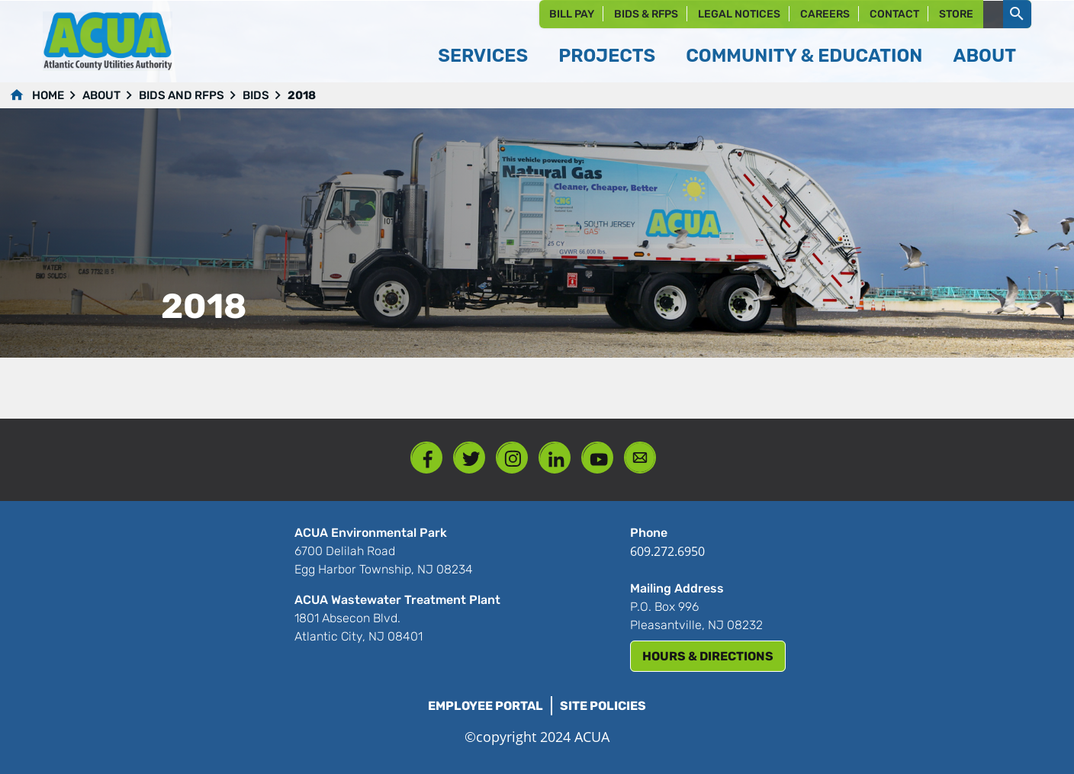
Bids (256, 95)
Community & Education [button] (804, 55)
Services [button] (483, 55)
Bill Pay (571, 14)
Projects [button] (606, 55)
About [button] (984, 55)
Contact (894, 14)
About (101, 95)
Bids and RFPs (181, 95)
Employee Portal (485, 706)
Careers (825, 14)
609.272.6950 (667, 551)
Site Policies (603, 706)
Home (48, 95)
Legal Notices (739, 14)
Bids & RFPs (646, 14)
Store (956, 14)
